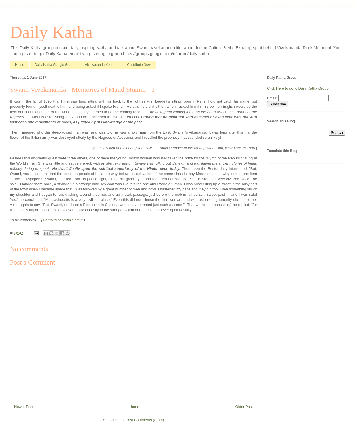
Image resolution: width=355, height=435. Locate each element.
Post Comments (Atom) (145, 420)
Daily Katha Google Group (54, 65)
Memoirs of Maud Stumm (62, 220)
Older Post (244, 407)
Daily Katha (51, 32)
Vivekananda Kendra (100, 65)
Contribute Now (139, 65)
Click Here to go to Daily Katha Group (298, 88)
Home (19, 65)
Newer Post (23, 407)
